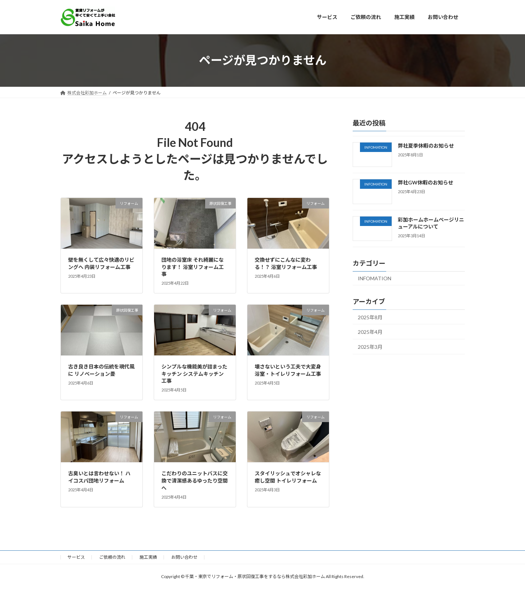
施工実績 (148, 557)
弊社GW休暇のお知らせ (425, 182)
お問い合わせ (184, 557)
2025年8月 (370, 317)
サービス (76, 557)
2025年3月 (370, 346)
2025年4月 (370, 332)
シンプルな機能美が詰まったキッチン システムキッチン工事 (194, 373)
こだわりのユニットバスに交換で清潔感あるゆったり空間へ (194, 480)
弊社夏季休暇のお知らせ (425, 146)
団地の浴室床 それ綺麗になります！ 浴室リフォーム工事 (192, 267)
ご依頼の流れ (112, 557)
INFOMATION (374, 278)
